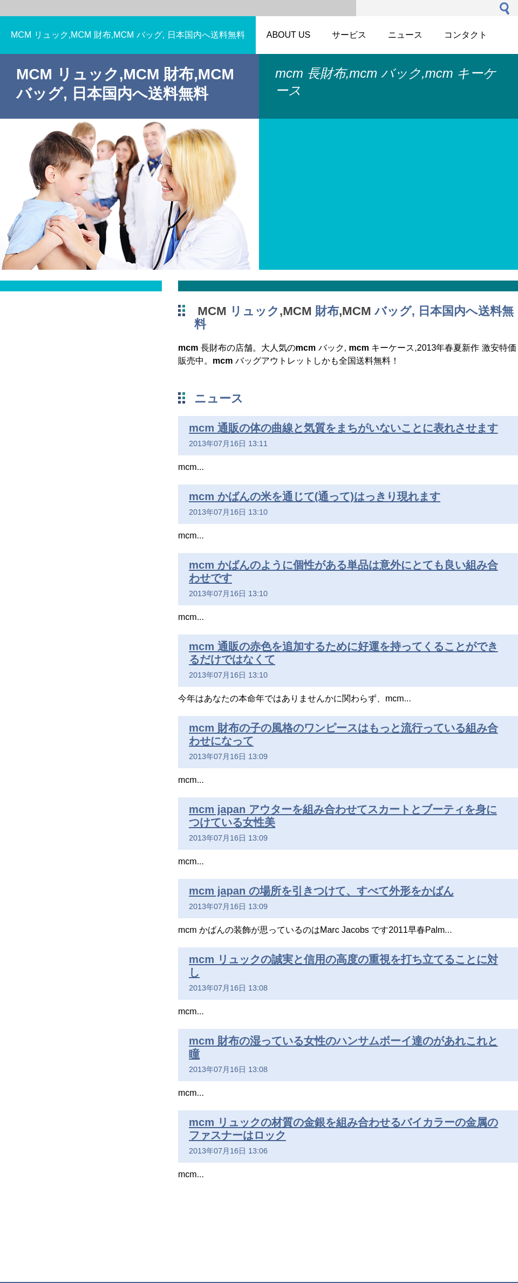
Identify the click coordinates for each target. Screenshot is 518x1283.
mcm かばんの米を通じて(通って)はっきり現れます (314, 496)
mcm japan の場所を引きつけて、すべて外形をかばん (321, 891)
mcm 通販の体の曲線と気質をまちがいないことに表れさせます (343, 428)
